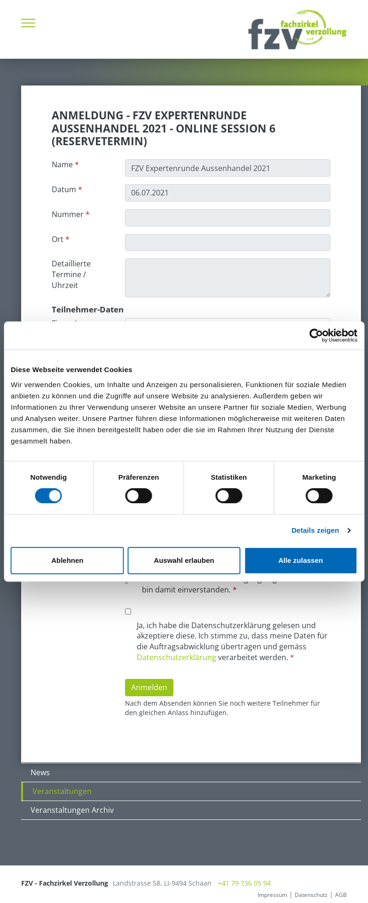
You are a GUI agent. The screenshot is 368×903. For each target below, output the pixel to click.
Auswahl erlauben (184, 560)
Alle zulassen (300, 560)
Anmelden (149, 687)
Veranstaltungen (62, 791)
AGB (341, 895)
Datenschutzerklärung (176, 657)
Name (62, 164)
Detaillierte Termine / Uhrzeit (71, 274)
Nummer (68, 214)
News (40, 772)
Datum (64, 189)
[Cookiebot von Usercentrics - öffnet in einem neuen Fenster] (316, 335)
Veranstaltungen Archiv (72, 810)
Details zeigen (315, 530)
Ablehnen (67, 560)
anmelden (242, 895)
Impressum (272, 895)
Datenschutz (311, 895)
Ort (57, 239)
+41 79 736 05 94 (244, 883)
